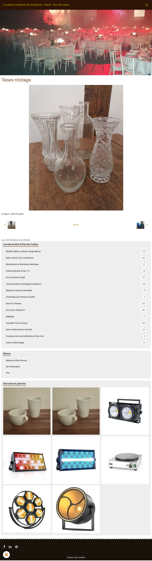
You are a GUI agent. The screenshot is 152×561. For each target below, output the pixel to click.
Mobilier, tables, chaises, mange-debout (76, 251)
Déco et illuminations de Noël (76, 329)
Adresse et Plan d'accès (16, 360)
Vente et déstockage (76, 342)
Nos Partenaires (13, 367)
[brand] (36, 5)
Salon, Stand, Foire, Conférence (76, 257)
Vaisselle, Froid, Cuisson (76, 323)
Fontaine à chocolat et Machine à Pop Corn (76, 336)
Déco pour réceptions (76, 310)
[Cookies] (6, 554)
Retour (76, 225)
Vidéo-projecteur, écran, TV (76, 270)
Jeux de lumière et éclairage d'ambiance (76, 284)
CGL (8, 373)
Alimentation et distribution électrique (76, 264)
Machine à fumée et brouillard (76, 290)
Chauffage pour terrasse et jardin (76, 297)
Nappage (76, 316)
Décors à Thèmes (76, 303)
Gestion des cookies (76, 557)
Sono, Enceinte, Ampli (76, 277)
